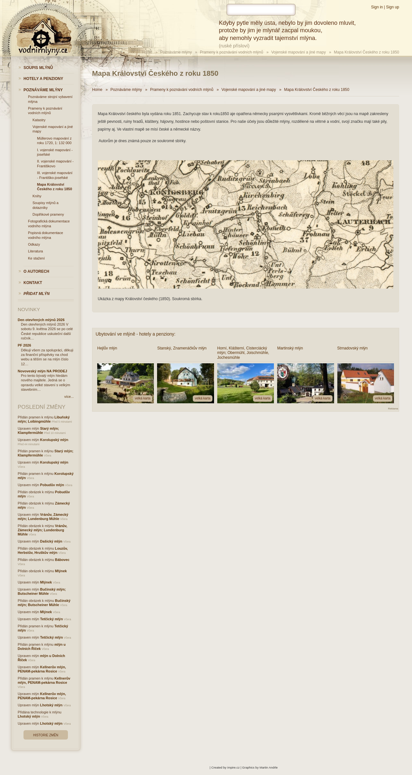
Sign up (392, 7)
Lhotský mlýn (51, 705)
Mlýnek (61, 571)
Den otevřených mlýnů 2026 (41, 320)
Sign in (377, 7)
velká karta (142, 398)
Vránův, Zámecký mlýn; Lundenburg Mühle (43, 517)
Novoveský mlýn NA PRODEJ (42, 371)
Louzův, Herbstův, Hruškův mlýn (43, 550)
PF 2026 (24, 345)
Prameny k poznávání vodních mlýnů (231, 52)
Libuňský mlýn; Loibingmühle (44, 419)
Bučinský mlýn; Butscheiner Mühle (42, 591)
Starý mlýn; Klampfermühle (38, 431)
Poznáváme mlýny (176, 52)
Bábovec (62, 560)
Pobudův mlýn (52, 485)
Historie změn (45, 735)
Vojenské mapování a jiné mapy (298, 52)
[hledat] (261, 9)
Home (147, 52)
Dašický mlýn (51, 541)
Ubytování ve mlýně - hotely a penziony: (135, 334)
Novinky (29, 309)
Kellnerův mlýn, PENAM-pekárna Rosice (42, 669)
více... (69, 396)
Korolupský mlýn (54, 440)
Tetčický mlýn (51, 619)
